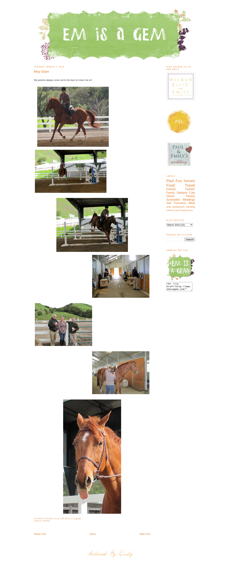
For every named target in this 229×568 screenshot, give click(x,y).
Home (93, 534)
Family (170, 192)
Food (170, 185)
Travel (190, 185)
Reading (183, 210)
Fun (179, 181)
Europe (175, 210)
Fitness (190, 196)
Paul (170, 181)
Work (192, 203)
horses (46, 521)
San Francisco (176, 203)
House (170, 196)
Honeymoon (178, 206)
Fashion (190, 189)
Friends (171, 189)
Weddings (189, 199)
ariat (168, 206)
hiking (190, 210)
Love (168, 210)
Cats (192, 192)
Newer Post (40, 534)
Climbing (190, 206)
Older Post (144, 534)
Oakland (182, 192)
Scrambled (173, 199)
